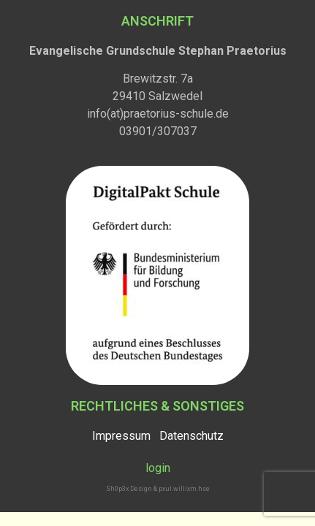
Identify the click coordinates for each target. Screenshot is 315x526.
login (157, 468)
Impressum (121, 436)
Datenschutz (191, 436)
